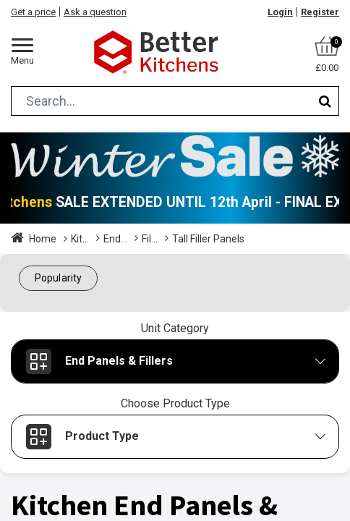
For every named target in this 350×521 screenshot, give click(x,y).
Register (320, 12)
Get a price (33, 12)
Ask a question (95, 12)
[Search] (325, 101)
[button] (58, 278)
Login (280, 12)
